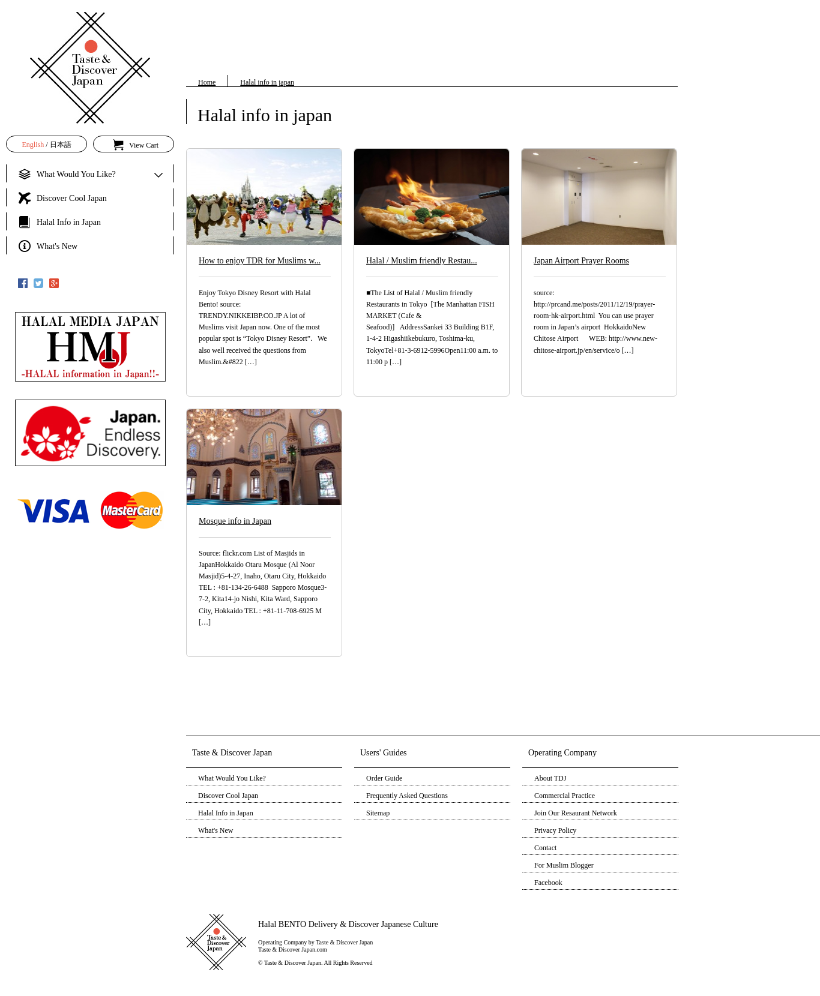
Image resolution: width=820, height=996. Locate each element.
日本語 (60, 144)
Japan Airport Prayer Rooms (581, 260)
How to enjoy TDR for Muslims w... (260, 260)
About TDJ (550, 778)
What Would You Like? (232, 778)
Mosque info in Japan (235, 521)
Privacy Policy (555, 830)
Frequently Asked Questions (407, 795)
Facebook (548, 882)
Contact (545, 848)
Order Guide (384, 778)
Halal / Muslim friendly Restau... (421, 260)
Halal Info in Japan (225, 813)
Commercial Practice (564, 795)
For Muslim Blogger (564, 865)
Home (207, 82)
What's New (215, 830)
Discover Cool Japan (228, 795)
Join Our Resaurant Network (575, 813)
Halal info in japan (267, 82)
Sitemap (378, 813)
